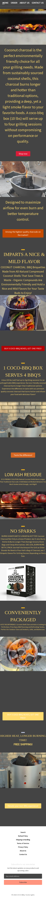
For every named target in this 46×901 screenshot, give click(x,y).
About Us (23, 851)
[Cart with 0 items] (44, 3)
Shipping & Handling (23, 840)
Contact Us (23, 854)
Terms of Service (23, 843)
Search (23, 832)
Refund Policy (23, 836)
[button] (23, 153)
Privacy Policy (23, 847)
